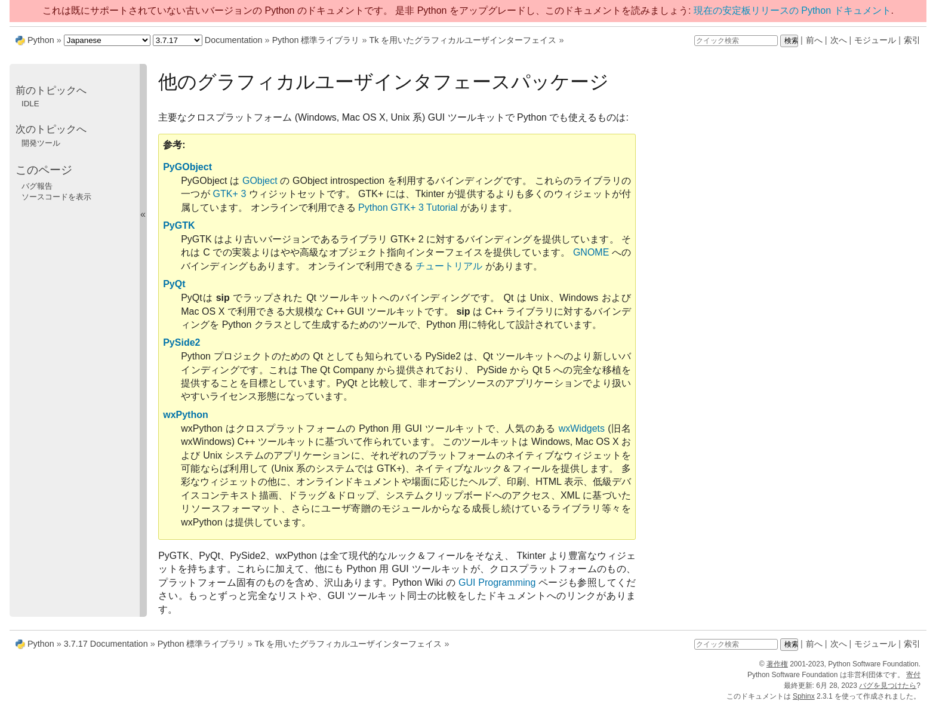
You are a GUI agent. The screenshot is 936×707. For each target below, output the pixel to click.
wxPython (185, 415)
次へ (838, 40)
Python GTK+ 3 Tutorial (408, 207)
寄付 (913, 675)
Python (40, 40)
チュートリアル (448, 266)
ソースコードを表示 (56, 196)
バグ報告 (37, 186)
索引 (912, 40)
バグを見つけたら (887, 685)
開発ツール (40, 143)
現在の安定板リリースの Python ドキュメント (792, 10)
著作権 (777, 664)
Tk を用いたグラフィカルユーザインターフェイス (462, 40)
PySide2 (181, 342)
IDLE (30, 103)
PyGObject (187, 167)
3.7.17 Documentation (106, 643)
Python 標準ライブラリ (316, 40)
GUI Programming (496, 582)
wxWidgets (582, 428)
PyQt (174, 284)
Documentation (234, 40)
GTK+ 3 (230, 194)
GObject (260, 181)
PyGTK (179, 225)
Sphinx (804, 696)
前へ (814, 40)
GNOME (591, 252)
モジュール (875, 40)
